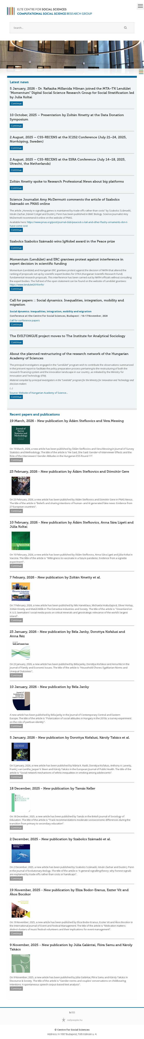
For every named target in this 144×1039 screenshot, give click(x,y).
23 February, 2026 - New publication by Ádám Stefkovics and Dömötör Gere (69, 472)
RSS (72, 1012)
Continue (16, 103)
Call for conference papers (25, 320)
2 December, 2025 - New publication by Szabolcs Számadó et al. (60, 839)
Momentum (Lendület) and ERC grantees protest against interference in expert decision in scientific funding (66, 261)
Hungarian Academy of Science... (49, 392)
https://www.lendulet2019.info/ (27, 284)
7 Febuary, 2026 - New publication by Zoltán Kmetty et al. (55, 577)
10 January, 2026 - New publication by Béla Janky (49, 687)
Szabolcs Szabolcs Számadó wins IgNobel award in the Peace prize (62, 241)
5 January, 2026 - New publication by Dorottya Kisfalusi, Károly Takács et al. (70, 738)
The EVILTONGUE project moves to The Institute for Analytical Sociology (67, 336)
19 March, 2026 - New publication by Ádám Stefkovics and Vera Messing (67, 421)
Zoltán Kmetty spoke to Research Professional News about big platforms (67, 181)
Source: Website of (20, 392)
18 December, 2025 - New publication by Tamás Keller (52, 788)
